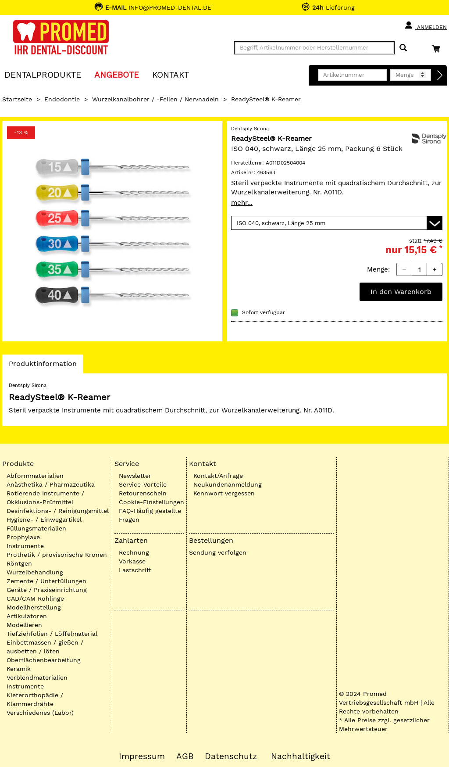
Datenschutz (231, 756)
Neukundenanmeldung (227, 484)
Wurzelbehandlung (35, 572)
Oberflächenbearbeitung (44, 659)
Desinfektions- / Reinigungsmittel (58, 510)
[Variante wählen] (336, 223)
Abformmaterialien (35, 475)
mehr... (242, 203)
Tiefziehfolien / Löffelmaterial (52, 633)
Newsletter (135, 475)
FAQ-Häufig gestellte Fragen (150, 515)
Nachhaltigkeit (300, 756)
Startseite (17, 99)
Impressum (142, 756)
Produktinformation (42, 365)
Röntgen (19, 563)
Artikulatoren (27, 616)
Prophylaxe (23, 537)
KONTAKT (170, 74)
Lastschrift (135, 569)
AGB (184, 756)
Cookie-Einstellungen (151, 501)
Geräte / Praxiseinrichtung (47, 589)
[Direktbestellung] (440, 75)
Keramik (19, 668)
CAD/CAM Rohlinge (35, 598)
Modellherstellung (34, 607)
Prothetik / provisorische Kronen (57, 554)
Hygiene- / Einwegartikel (44, 519)
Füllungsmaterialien (36, 528)
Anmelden (425, 25)
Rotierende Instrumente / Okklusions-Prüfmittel (45, 497)
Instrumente (25, 545)
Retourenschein (143, 493)
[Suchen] (403, 48)
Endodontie (62, 99)
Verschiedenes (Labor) (40, 712)
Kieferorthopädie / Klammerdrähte (35, 699)
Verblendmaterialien (37, 677)
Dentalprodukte (42, 74)
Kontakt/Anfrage (218, 475)
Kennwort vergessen (224, 493)
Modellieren (24, 624)
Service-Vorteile (143, 484)
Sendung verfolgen (217, 552)
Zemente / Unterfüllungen (46, 580)
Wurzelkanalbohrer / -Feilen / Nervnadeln (155, 99)
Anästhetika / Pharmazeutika (51, 484)
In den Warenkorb (401, 291)
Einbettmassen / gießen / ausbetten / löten (45, 647)
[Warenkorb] (438, 48)
